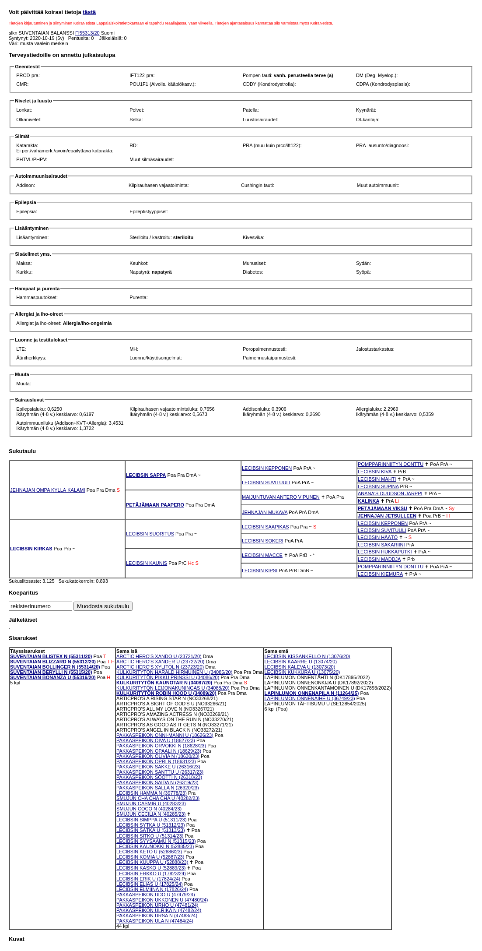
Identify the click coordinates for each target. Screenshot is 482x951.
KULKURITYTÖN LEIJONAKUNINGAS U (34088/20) (173, 687)
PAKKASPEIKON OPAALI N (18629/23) (158, 751)
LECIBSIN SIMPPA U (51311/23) (151, 819)
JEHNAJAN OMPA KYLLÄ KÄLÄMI (47, 490)
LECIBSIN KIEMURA (380, 574)
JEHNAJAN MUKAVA (264, 512)
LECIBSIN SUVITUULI (266, 482)
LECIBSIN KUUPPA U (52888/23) (152, 862)
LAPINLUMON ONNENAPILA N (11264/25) (311, 693)
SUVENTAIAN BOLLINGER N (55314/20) (55, 666)
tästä (89, 12)
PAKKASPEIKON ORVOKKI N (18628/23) (161, 745)
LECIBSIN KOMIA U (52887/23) (150, 856)
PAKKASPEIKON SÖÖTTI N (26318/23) (159, 777)
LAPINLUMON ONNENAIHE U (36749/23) (309, 698)
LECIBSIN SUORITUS (150, 533)
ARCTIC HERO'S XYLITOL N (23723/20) (160, 666)
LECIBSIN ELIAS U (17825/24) (149, 884)
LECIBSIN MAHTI (377, 479)
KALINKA (368, 501)
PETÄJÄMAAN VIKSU (382, 508)
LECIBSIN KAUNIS (146, 563)
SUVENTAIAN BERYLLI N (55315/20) (51, 672)
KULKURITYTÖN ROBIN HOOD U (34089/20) (166, 693)
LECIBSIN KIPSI (259, 570)
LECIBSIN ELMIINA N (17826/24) (152, 889)
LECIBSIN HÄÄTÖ (378, 537)
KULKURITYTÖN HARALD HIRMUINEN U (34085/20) (174, 672)
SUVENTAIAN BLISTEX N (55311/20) (51, 656)
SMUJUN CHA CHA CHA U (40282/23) (157, 798)
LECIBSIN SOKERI (262, 540)
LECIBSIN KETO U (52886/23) (149, 851)
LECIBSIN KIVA (374, 471)
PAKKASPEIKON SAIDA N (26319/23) (157, 782)
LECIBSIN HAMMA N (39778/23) (151, 793)
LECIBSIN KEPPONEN (267, 468)
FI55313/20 (87, 32)
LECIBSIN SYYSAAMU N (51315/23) (156, 841)
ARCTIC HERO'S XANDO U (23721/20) (159, 656)
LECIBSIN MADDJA (379, 559)
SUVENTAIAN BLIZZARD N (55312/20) (53, 661)
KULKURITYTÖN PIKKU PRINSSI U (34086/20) (167, 677)
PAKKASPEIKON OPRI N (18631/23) (156, 761)
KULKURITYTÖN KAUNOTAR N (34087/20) (164, 682)
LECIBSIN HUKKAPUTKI (385, 551)
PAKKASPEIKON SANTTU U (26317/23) (159, 772)
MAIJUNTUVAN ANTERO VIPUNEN (281, 497)
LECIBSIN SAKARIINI (381, 544)
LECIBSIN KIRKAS (31, 548)
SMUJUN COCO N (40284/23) (149, 808)
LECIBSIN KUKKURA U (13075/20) (302, 672)
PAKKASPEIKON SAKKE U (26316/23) (158, 766)
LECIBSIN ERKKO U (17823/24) (151, 873)
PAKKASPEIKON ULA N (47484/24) (154, 920)
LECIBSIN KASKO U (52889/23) (150, 867)
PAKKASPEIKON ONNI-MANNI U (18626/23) (164, 735)
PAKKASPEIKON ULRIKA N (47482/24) (158, 910)
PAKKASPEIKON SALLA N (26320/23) (157, 787)
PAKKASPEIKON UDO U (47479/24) (155, 894)
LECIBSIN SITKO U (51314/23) (149, 835)
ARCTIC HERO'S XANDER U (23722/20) (160, 661)
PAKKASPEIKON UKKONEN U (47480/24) (162, 899)
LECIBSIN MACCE (262, 555)
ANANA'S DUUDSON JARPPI (390, 493)
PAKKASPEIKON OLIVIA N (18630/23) (157, 756)
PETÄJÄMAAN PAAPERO (155, 504)
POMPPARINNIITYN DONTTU (390, 464)
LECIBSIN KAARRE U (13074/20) (300, 661)
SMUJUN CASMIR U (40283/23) (151, 803)
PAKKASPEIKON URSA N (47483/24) (156, 915)
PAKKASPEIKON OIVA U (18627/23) (155, 740)
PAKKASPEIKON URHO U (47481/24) (157, 905)
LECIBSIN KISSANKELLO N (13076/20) (307, 656)
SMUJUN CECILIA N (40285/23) (150, 814)
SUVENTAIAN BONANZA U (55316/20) (53, 677)
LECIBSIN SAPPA (146, 475)
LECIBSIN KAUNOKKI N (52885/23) (155, 846)
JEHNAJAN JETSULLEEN (387, 515)
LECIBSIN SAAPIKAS (265, 526)
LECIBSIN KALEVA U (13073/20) (299, 666)
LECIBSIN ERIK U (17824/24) (148, 878)
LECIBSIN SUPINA (378, 486)
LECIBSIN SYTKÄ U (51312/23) (150, 825)
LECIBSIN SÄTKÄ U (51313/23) (150, 830)
